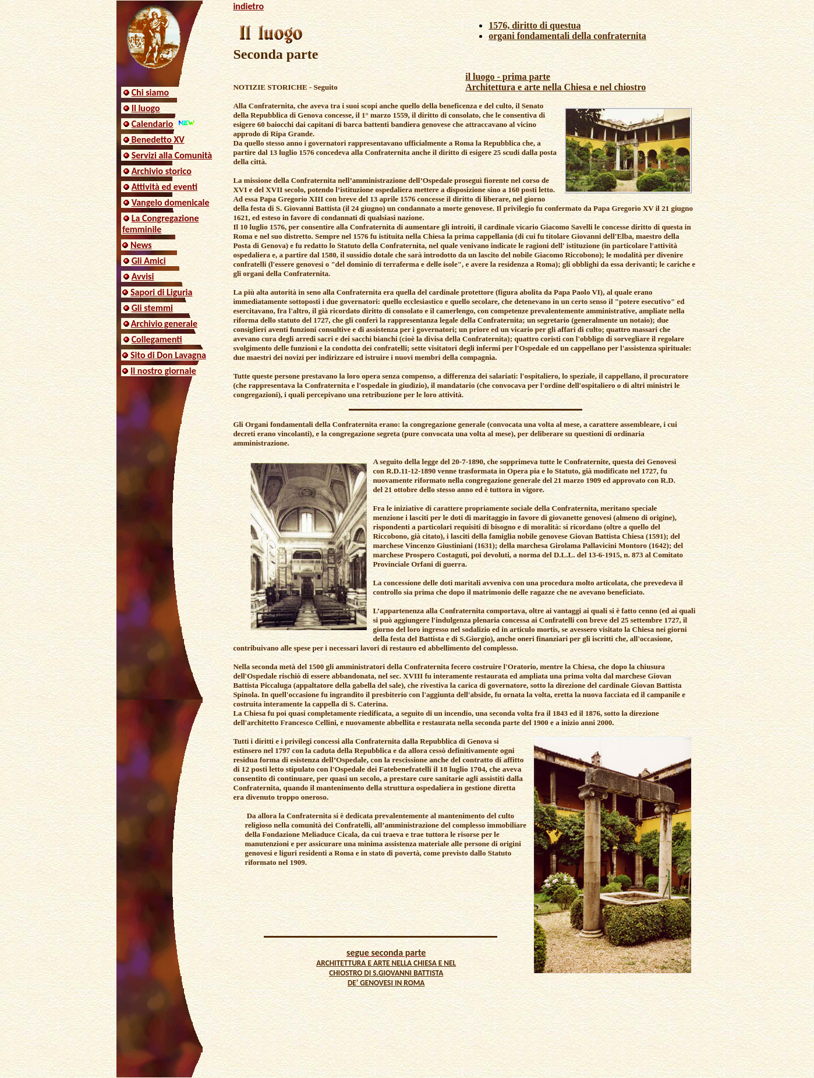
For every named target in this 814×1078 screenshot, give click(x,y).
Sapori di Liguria (161, 292)
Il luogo (146, 108)
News (141, 244)
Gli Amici (149, 260)
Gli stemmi (152, 307)
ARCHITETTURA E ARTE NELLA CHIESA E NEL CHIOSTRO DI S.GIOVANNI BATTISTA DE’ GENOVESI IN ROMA (386, 973)
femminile (141, 229)
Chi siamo (150, 92)
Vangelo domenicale (171, 202)
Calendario (153, 123)
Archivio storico (162, 170)
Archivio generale (164, 323)
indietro (248, 6)
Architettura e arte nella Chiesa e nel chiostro (555, 87)
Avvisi (143, 276)
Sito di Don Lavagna (168, 354)
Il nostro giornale (163, 370)
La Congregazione (165, 218)
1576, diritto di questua (535, 25)
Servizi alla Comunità (172, 155)
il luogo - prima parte (507, 77)
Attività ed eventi (164, 186)
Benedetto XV (157, 139)
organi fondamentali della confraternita (567, 36)
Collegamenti (157, 339)
